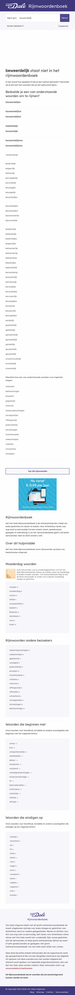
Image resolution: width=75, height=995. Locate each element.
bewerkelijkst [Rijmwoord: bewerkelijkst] (12, 211)
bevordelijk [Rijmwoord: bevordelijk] (11, 183)
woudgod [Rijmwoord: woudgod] (10, 453)
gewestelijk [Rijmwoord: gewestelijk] (11, 354)
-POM (12, 853)
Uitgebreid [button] (63, 26)
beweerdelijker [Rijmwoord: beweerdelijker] (13, 111)
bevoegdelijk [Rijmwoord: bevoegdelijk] (12, 178)
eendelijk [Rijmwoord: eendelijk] (10, 320)
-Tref (11, 862)
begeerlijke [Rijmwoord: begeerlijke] (11, 243)
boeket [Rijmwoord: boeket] (12, 608)
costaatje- (14, 793)
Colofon (49, 992)
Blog (32, 992)
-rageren (13, 887)
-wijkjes (12, 882)
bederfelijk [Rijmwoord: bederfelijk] (11, 163)
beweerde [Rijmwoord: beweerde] (10, 306)
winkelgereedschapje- (19, 772)
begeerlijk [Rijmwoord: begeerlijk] (10, 168)
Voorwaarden (61, 992)
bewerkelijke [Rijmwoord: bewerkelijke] (11, 197)
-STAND (13, 837)
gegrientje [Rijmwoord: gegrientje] (10, 401)
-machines (14, 841)
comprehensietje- (17, 752)
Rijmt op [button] (11, 18)
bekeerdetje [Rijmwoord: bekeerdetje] (11, 258)
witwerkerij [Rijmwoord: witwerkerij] (11, 449)
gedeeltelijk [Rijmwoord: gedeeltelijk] (11, 325)
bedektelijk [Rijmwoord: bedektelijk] (11, 229)
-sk (10, 845)
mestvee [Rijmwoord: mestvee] (10, 405)
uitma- (12, 743)
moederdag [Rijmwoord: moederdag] (14, 591)
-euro (11, 870)
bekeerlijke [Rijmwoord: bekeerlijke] (11, 263)
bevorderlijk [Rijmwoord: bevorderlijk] (11, 296)
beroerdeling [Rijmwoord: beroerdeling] (12, 272)
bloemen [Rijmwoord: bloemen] (13, 612)
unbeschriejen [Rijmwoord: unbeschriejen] (12, 439)
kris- (11, 747)
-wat (11, 891)
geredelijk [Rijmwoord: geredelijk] (10, 344)
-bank (12, 878)
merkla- (13, 797)
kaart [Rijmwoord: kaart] (12, 624)
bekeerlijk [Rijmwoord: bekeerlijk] (10, 173)
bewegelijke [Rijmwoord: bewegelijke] (11, 315)
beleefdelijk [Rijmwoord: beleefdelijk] (12, 126)
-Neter (12, 857)
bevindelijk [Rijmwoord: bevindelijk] (11, 286)
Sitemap (40, 992)
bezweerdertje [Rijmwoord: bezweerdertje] (12, 215)
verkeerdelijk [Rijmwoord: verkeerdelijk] (12, 155)
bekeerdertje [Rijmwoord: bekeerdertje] (12, 253)
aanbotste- (14, 764)
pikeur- (12, 760)
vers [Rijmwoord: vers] (11, 620)
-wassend (13, 874)
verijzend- (14, 768)
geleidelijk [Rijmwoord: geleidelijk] (10, 330)
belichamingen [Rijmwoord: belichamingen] (12, 391)
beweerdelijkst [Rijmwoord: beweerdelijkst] (13, 116)
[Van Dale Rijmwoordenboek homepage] (17, 6)
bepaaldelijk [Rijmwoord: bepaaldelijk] (11, 267)
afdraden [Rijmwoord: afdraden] (10, 386)
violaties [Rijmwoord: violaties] (9, 444)
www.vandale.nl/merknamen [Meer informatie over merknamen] (19, 968)
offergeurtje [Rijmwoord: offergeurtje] (11, 420)
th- (10, 781)
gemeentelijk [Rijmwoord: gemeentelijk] (12, 335)
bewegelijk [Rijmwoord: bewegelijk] (11, 192)
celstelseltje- (15, 756)
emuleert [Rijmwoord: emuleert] (10, 396)
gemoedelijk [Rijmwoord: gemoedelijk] (11, 339)
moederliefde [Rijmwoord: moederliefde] (15, 603)
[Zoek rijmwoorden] (32, 18)
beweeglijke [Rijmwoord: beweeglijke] (11, 301)
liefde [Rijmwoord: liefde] (12, 599)
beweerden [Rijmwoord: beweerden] (11, 311)
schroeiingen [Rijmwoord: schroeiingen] (11, 429)
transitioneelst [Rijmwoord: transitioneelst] (12, 434)
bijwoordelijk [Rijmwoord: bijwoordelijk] (11, 220)
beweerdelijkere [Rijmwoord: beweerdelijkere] (14, 140)
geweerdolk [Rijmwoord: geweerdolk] (11, 349)
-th (10, 849)
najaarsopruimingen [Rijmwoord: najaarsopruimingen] (15, 410)
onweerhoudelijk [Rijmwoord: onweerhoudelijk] (13, 359)
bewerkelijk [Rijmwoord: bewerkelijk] (12, 131)
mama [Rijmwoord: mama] (12, 595)
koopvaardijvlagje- (18, 777)
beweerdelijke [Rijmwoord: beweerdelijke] (13, 102)
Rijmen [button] (65, 18)
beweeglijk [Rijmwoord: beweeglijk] (11, 187)
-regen (12, 866)
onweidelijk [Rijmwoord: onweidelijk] (11, 363)
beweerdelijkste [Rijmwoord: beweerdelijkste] (14, 145)
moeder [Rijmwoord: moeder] (13, 587)
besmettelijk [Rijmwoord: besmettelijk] (11, 277)
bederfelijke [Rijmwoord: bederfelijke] (11, 238)
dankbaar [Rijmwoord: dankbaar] (14, 616)
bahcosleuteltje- (16, 785)
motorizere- (14, 789)
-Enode (12, 895)
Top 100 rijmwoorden (37, 471)
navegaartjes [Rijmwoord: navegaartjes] (12, 415)
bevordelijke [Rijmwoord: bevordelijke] (11, 291)
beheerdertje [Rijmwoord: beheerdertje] (12, 248)
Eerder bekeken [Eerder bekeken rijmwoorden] (14, 26)
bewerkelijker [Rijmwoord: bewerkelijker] (12, 206)
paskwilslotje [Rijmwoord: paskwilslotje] (12, 425)
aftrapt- (13, 802)
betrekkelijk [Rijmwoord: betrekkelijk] (11, 282)
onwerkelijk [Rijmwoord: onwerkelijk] (11, 368)
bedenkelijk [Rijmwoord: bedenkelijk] (11, 234)
